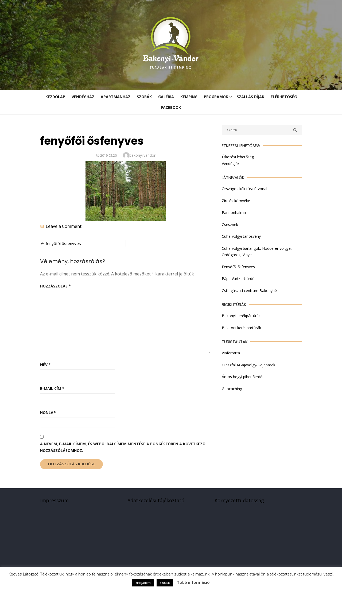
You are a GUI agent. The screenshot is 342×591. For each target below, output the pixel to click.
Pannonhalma (234, 212)
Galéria (166, 96)
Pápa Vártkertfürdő (238, 278)
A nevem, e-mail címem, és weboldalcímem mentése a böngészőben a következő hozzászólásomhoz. (122, 447)
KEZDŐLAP (55, 96)
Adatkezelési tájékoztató (155, 500)
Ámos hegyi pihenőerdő (242, 376)
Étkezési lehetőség (238, 156)
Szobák (144, 96)
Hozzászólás (55, 286)
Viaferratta (231, 352)
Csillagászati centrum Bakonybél (250, 290)
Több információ (193, 582)
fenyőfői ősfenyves (63, 243)
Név (45, 364)
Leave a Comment (63, 226)
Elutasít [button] (165, 583)
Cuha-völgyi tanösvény (241, 236)
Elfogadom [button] (143, 583)
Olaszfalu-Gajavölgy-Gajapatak (248, 364)
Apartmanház (115, 96)
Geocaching (232, 388)
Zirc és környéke (236, 200)
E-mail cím (52, 388)
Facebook (171, 107)
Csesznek (230, 224)
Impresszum (54, 500)
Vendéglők (230, 163)
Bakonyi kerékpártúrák (241, 315)
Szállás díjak (250, 96)
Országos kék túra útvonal (244, 188)
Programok (216, 96)
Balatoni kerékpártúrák (241, 327)
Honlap (48, 412)
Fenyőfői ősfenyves (238, 266)
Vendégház (83, 96)
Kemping (188, 96)
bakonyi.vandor (142, 155)
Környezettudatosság (239, 500)
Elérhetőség (284, 96)
